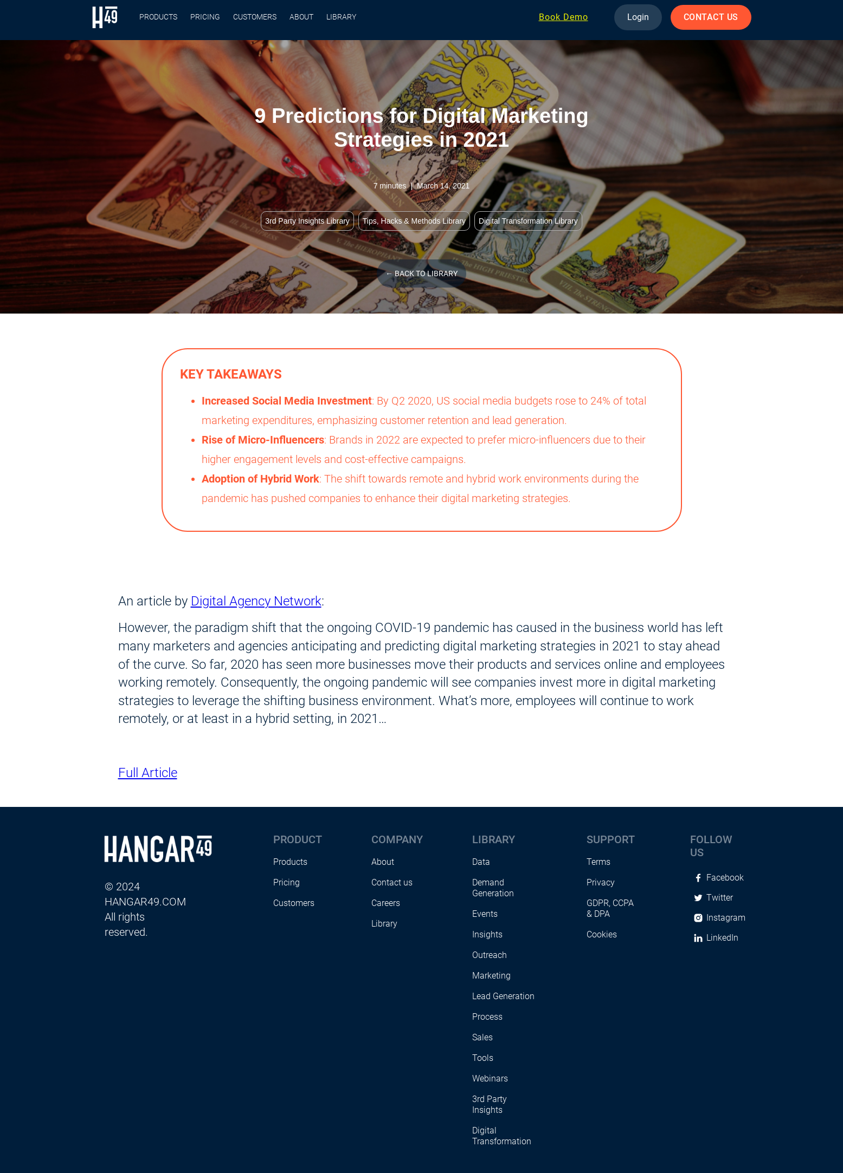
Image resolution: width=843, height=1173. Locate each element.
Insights (487, 934)
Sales (482, 1037)
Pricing (205, 16)
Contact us (392, 882)
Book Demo (563, 17)
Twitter (719, 897)
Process (487, 1017)
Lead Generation (503, 996)
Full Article (147, 772)
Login (638, 17)
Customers (254, 16)
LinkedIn (722, 938)
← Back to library (421, 273)
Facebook (725, 877)
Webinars (490, 1078)
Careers (385, 903)
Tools (482, 1058)
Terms (598, 862)
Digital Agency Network (256, 601)
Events (485, 914)
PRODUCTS (158, 16)
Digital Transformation (501, 1135)
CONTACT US (711, 17)
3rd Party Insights (489, 1104)
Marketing (491, 975)
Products (290, 862)
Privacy (601, 882)
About (301, 16)
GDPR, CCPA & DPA (610, 908)
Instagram (725, 918)
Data (481, 862)
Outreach (489, 955)
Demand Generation (493, 887)
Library (341, 16)
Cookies (602, 934)
